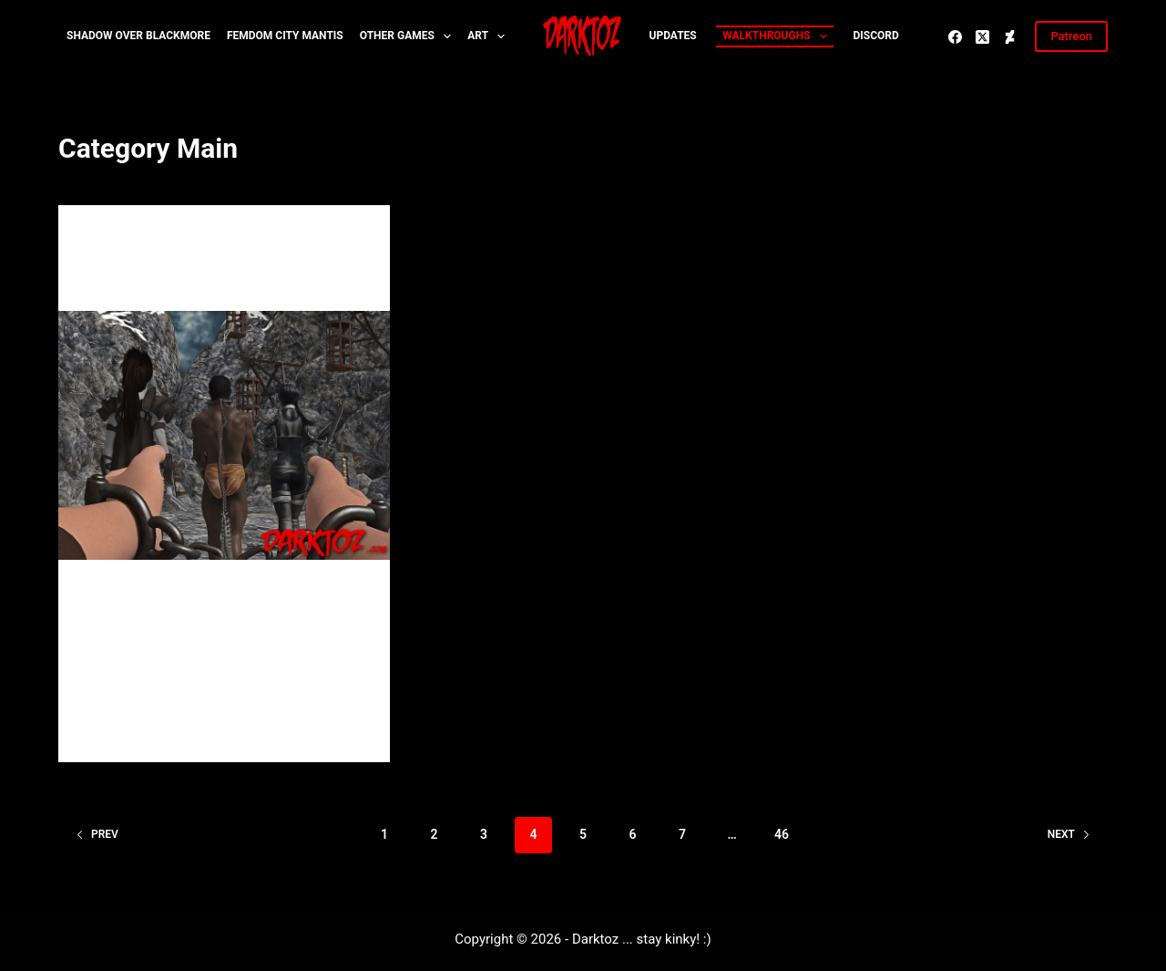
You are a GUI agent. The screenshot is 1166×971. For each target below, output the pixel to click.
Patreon (1071, 36)
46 (781, 834)
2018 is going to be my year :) (207, 281)
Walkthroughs (778, 36)
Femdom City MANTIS (285, 35)
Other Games (409, 36)
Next (1069, 834)
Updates (673, 35)
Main (100, 240)
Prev (97, 834)
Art (489, 36)
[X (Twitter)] (982, 37)
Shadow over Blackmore (138, 35)
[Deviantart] (1010, 37)
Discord (875, 35)
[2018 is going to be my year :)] (224, 435)
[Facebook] (955, 37)
